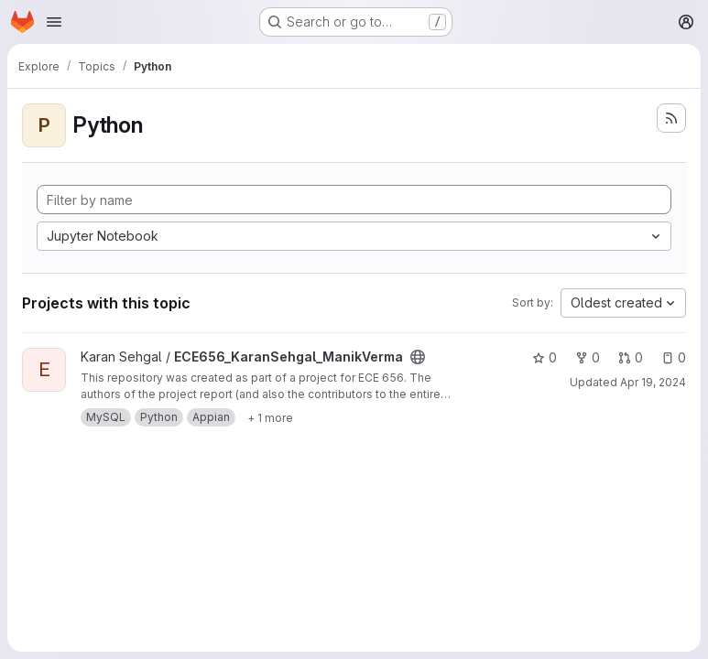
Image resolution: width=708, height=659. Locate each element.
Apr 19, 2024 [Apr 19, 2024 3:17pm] (653, 382)
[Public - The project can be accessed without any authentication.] (417, 357)
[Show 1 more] (270, 417)
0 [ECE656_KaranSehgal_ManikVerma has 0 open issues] (673, 357)
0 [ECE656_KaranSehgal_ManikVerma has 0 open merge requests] (630, 357)
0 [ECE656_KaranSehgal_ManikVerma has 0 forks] (587, 357)
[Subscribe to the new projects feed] (671, 118)
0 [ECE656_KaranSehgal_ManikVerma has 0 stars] (544, 357)
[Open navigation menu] (54, 22)
